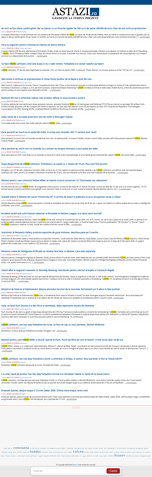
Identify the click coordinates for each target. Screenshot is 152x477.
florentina (121, 448)
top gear (78, 448)
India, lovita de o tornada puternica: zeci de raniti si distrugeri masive (37, 116)
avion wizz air (100, 448)
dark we (90, 456)
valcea (78, 451)
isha (5, 448)
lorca (37, 448)
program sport (142, 448)
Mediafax (22, 152)
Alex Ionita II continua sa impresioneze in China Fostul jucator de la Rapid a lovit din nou (46, 79)
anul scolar (114, 452)
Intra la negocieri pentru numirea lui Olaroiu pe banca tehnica (33, 44)
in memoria (52, 448)
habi (70, 452)
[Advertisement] (76, 427)
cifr (58, 456)
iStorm (74, 465)
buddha (35, 451)
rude (97, 456)
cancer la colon (143, 452)
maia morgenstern (143, 456)
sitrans (43, 448)
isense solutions (17, 456)
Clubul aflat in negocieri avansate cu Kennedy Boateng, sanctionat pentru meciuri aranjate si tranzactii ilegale (57, 270)
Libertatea (22, 32)
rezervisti (104, 452)
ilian (7, 456)
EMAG (76, 407)
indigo (5, 452)
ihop (10, 452)
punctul (48, 456)
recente (45, 452)
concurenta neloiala (70, 456)
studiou (70, 448)
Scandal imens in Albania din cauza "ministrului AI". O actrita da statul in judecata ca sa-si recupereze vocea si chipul (60, 196)
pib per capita (37, 456)
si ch (32, 448)
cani (51, 452)
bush (54, 456)
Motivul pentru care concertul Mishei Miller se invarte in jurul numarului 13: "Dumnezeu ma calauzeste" (54, 180)
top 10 (26, 452)
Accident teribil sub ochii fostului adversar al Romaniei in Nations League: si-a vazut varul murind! (51, 213)
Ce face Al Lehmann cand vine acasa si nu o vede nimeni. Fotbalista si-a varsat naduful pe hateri (52, 63)
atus (3, 456)
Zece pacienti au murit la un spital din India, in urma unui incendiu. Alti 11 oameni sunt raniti (48, 132)
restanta (57, 452)
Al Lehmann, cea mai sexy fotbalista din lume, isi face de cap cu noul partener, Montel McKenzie (52, 324)
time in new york (128, 452)
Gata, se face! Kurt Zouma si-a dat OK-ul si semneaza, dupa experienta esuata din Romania (47, 305)
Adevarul (22, 67)
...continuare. (144, 37)
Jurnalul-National (24, 236)
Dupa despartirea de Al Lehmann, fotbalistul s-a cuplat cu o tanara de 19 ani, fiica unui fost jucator (54, 163)
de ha (86, 452)
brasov (120, 455)
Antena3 (22, 120)
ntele (28, 456)
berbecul (130, 456)
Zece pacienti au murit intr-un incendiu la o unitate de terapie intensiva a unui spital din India (49, 148)
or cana (83, 456)
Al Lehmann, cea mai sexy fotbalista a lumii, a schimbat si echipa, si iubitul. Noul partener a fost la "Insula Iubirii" (61, 358)
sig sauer (103, 456)
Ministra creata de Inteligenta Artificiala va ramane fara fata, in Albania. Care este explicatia (48, 251)
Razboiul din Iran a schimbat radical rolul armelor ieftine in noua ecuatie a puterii (43, 97)
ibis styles (18, 452)
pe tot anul (87, 448)
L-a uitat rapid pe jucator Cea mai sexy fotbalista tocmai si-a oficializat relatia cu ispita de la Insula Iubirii (55, 374)
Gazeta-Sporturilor (25, 48)
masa (10, 448)
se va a (64, 452)
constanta (21, 448)
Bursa (21, 101)
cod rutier (94, 452)
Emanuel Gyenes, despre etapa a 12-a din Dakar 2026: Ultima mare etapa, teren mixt (44, 390)
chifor (111, 456)
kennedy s (111, 448)
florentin (131, 448)
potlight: (62, 448)
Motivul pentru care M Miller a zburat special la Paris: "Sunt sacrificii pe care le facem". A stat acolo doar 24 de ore (62, 339)
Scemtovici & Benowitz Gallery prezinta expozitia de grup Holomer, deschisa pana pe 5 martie (49, 232)
